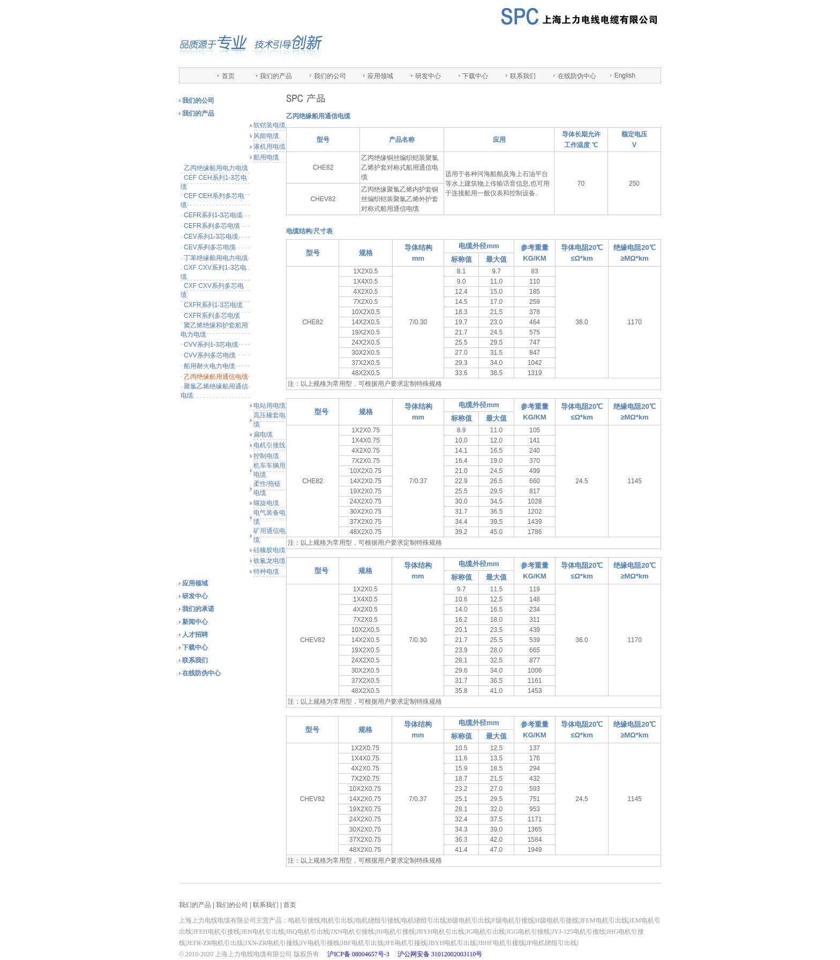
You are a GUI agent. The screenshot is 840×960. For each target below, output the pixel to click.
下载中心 (475, 76)
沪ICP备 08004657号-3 (358, 954)
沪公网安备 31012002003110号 (440, 954)
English (624, 75)
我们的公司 (330, 76)
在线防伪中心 (577, 76)
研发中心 (428, 76)
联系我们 (523, 76)
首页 (228, 76)
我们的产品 (276, 76)
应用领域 (380, 76)
